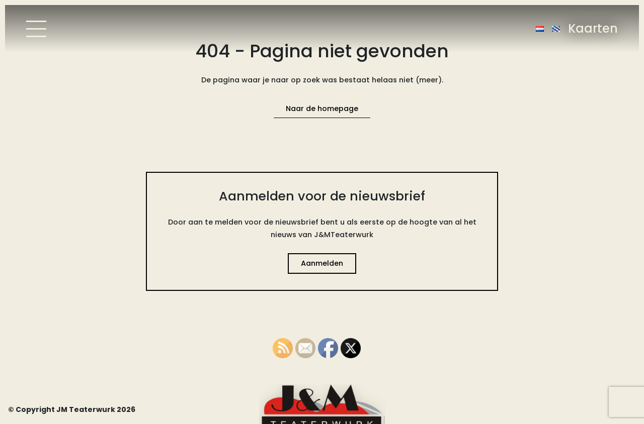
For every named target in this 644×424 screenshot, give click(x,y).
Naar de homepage (322, 108)
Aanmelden (322, 263)
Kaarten (593, 28)
